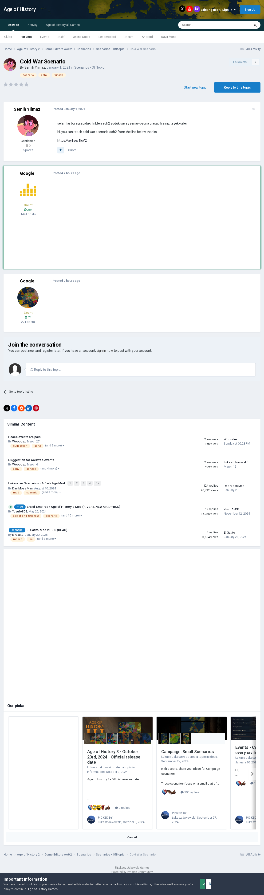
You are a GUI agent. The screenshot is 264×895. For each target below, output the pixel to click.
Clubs (8, 37)
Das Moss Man (22, 487)
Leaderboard (107, 37)
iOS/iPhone (168, 37)
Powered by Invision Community (132, 871)
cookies (31, 884)
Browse (13, 27)
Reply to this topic (237, 87)
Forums (26, 37)
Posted (67, 109)
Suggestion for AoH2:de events (31, 460)
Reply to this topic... (46, 369)
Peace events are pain (24, 437)
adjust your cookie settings (132, 884)
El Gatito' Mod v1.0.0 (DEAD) (47, 529)
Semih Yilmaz (34, 67)
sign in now (105, 350)
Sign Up (250, 9)
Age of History (20, 9)
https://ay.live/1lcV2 (70, 140)
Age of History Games (63, 889)
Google (27, 173)
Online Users (81, 37)
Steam (129, 37)
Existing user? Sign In (218, 10)
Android (147, 37)
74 (28, 317)
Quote (70, 150)
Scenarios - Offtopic (89, 67)
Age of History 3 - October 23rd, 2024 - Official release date (113, 756)
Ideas (213, 756)
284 (28, 209)
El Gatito (18, 534)
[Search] (203, 25)
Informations (96, 771)
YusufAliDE (19, 511)
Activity (32, 25)
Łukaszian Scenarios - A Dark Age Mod (37, 483)
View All (132, 836)
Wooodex (19, 441)
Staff (61, 37)
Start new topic (195, 87)
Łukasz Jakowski (236, 462)
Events (44, 37)
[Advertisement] (140, 218)
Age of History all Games (63, 25)
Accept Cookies (208, 884)
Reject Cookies (244, 884)
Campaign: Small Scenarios (187, 750)
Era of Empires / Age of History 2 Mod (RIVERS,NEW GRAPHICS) (73, 506)
